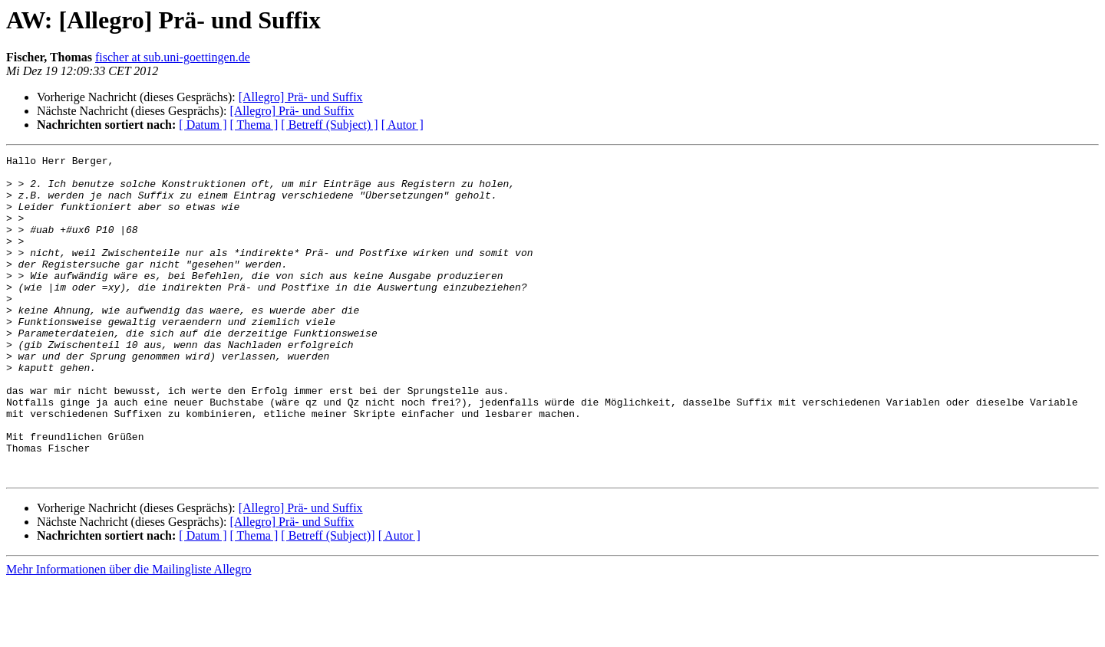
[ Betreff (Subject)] (327, 599)
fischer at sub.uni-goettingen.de (172, 57)
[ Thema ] (254, 124)
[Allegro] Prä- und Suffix (301, 96)
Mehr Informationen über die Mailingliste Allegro (128, 633)
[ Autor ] (402, 124)
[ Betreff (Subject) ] (329, 124)
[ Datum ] (202, 124)
